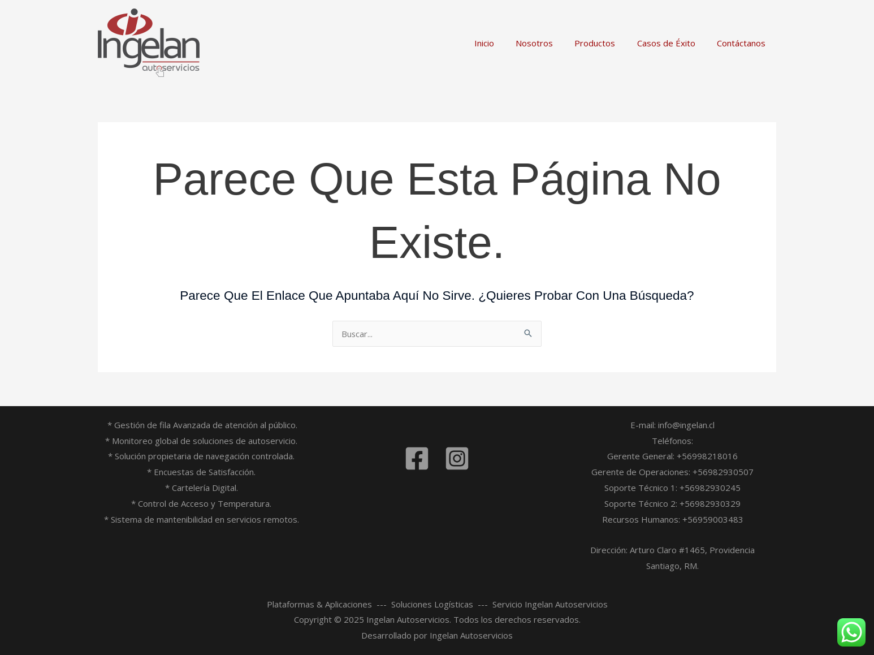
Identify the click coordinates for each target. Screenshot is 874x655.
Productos (606, 43)
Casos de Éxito (673, 43)
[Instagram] (457, 458)
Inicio (505, 43)
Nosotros (550, 43)
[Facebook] (417, 458)
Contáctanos (743, 43)
